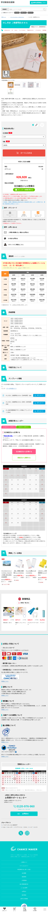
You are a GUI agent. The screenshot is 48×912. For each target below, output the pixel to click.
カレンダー (10, 827)
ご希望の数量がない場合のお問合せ (17, 232)
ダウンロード (40, 395)
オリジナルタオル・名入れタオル (17, 17)
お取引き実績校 (24, 898)
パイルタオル (38, 30)
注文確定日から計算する (9, 427)
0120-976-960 (26, 806)
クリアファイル (18, 827)
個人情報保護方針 (24, 884)
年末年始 (44, 30)
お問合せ (25, 814)
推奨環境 (24, 876)
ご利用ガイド (24, 862)
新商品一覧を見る (25, 602)
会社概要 (24, 873)
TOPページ (3, 17)
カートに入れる (24, 153)
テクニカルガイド (24, 865)
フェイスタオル (22, 30)
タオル (15, 30)
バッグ (30, 827)
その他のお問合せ (12, 238)
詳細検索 (5, 9)
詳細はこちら (4, 681)
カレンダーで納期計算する (24, 190)
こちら (19, 268)
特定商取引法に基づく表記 (24, 869)
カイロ (35, 827)
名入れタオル (7, 30)
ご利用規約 (24, 880)
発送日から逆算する (23, 427)
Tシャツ (31, 12)
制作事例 (24, 895)
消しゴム (24, 12)
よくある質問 (24, 887)
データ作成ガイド (11, 388)
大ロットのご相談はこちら (14, 244)
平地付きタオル (30, 30)
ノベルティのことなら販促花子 (9, 825)
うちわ (17, 12)
